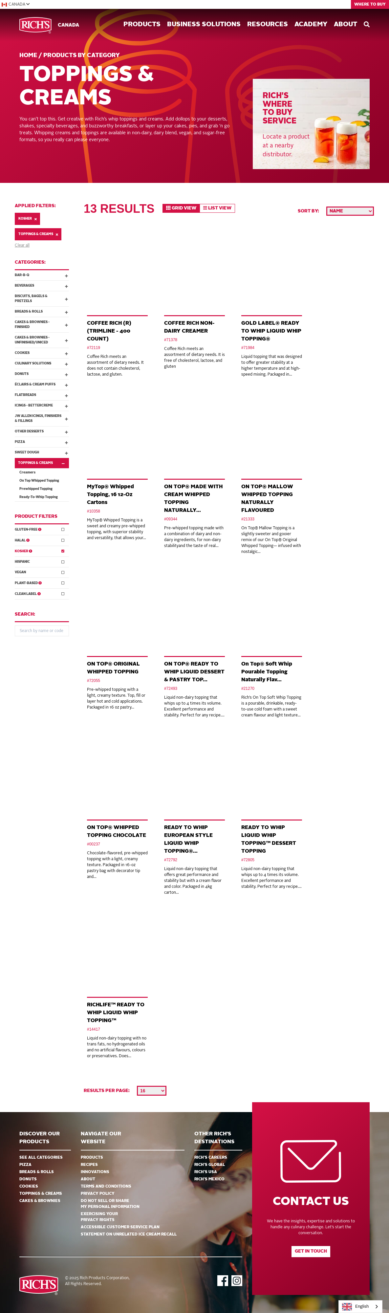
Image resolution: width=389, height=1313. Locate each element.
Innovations (95, 1172)
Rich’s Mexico (209, 1179)
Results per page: (107, 1090)
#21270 (247, 688)
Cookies (41, 353)
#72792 (170, 860)
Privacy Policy (98, 1194)
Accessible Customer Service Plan (120, 1227)
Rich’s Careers (210, 1158)
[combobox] (360, 1306)
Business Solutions (204, 24)
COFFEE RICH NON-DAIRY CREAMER (189, 327)
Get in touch (311, 1251)
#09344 (170, 519)
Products (142, 24)
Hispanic (39, 561)
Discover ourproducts (39, 1138)
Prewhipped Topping (36, 489)
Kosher (27, 219)
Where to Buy (370, 5)
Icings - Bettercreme (41, 406)
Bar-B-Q (41, 275)
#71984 (247, 347)
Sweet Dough (41, 453)
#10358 (93, 511)
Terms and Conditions (106, 1187)
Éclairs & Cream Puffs (41, 385)
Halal (39, 540)
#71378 (170, 340)
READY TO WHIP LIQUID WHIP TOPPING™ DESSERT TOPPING (268, 839)
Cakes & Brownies (39, 1201)
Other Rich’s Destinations (214, 1138)
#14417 (93, 1029)
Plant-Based (39, 582)
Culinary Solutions (41, 364)
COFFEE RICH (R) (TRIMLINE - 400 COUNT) (109, 331)
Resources (267, 24)
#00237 (93, 844)
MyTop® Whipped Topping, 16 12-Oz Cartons (110, 494)
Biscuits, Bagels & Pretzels (41, 299)
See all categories (41, 1158)
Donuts (41, 374)
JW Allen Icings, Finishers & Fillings (41, 418)
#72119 (93, 347)
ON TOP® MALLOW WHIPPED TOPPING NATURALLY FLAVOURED (267, 498)
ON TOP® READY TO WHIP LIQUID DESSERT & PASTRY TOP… (194, 672)
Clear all (22, 246)
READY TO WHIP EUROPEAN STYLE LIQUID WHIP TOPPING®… (188, 839)
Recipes (89, 1165)
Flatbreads (41, 395)
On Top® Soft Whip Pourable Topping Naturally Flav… (266, 672)
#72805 (247, 860)
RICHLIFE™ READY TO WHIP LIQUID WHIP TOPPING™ (115, 1012)
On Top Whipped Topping (39, 480)
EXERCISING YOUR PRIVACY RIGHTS (99, 1217)
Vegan (39, 572)
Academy (310, 24)
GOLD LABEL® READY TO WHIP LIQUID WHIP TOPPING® (271, 331)
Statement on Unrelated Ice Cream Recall (129, 1234)
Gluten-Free (39, 529)
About (345, 24)
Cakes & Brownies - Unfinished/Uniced (41, 340)
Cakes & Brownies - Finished (41, 324)
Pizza (41, 442)
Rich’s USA (205, 1172)
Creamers (27, 472)
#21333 (247, 519)
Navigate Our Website (101, 1138)
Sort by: (308, 211)
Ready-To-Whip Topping (38, 497)
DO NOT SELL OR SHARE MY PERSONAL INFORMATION (110, 1204)
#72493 (170, 688)
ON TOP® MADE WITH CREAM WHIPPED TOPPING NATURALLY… (193, 498)
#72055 (93, 680)
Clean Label (39, 593)
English (355, 1307)
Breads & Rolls (41, 312)
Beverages (41, 286)
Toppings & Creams (38, 234)
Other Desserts (41, 432)
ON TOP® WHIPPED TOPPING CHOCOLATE (116, 831)
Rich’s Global (209, 1165)
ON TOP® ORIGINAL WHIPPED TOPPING (113, 668)
